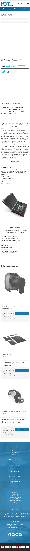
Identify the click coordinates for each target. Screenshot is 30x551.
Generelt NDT (15, 492)
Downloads (16, 103)
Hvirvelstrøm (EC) (15, 494)
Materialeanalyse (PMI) (15, 500)
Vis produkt (21, 313)
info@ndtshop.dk (11, 66)
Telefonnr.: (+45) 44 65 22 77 (15, 459)
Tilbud (15, 503)
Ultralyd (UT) (15, 498)
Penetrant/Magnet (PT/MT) (15, 497)
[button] (15, 19)
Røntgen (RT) (15, 502)
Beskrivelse (6, 103)
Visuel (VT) (15, 495)
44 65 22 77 (21, 65)
